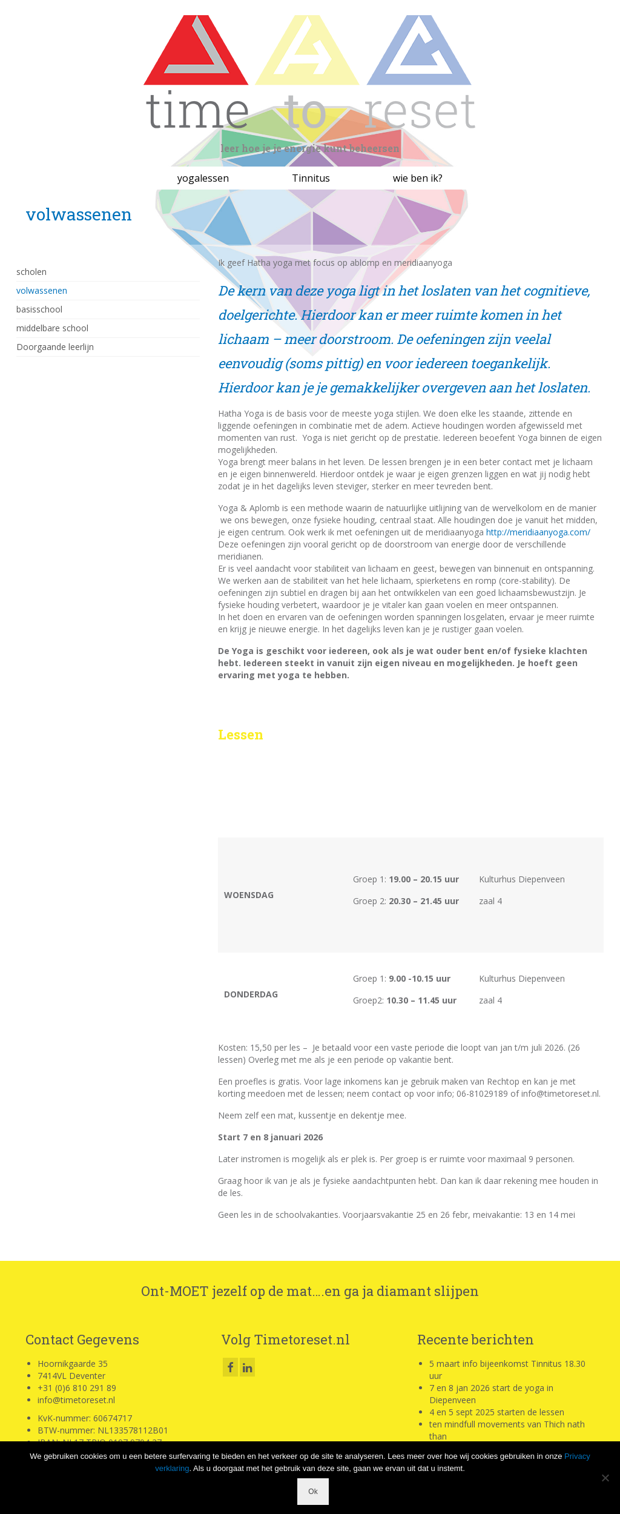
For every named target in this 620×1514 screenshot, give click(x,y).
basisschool (39, 309)
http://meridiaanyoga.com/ (538, 532)
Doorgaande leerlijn (55, 346)
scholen (31, 271)
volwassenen (41, 290)
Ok (312, 1491)
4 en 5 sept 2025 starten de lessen (496, 1412)
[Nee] (605, 1478)
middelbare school (52, 328)
